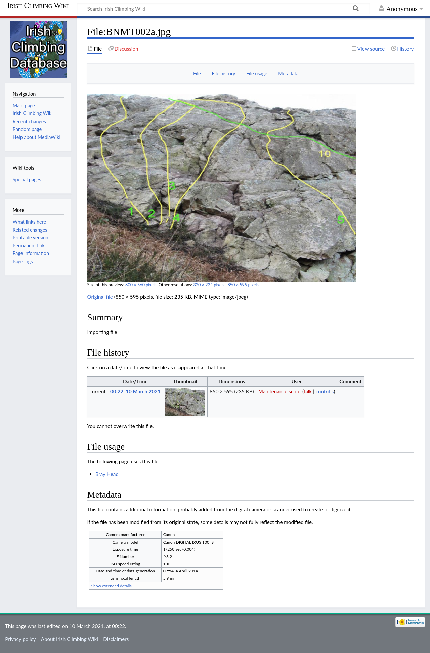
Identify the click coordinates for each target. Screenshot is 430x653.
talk (308, 391)
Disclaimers (116, 639)
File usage (256, 73)
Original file (100, 297)
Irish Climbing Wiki (38, 6)
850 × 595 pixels (242, 284)
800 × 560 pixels (140, 284)
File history (223, 73)
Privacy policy (20, 639)
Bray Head (107, 474)
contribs (325, 391)
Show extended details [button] (111, 585)
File (197, 73)
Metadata (288, 73)
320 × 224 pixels (208, 284)
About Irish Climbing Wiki (69, 639)
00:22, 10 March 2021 (135, 391)
